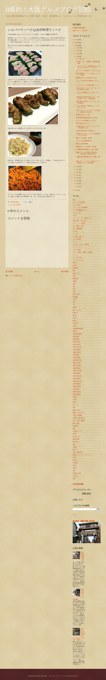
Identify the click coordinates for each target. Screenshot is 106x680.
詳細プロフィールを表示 (80, 30)
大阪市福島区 (77, 384)
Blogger (75, 676)
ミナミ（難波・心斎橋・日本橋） (83, 252)
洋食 (74, 470)
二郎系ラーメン (77, 431)
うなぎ (75, 215)
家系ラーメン (77, 273)
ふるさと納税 (77, 249)
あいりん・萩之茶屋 (79, 202)
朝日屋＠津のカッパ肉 (82, 115)
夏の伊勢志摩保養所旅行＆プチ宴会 (87, 117)
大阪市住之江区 (77, 347)
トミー (75, 242)
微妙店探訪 (76, 439)
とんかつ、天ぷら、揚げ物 (81, 244)
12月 (78, 48)
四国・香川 (76, 294)
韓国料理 (75, 278)
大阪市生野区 (77, 352)
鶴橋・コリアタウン (79, 413)
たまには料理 (16, 204)
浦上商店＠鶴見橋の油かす (82, 556)
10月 (78, 53)
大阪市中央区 (77, 365)
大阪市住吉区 (77, 344)
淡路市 (75, 402)
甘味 (74, 276)
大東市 (75, 399)
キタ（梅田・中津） (79, 226)
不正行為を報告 (78, 484)
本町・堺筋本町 (77, 452)
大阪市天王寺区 (77, 370)
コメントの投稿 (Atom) (16, 275)
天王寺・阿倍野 (77, 415)
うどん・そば (77, 213)
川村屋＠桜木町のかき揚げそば (85, 130)
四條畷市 (75, 297)
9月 (77, 56)
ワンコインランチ (78, 260)
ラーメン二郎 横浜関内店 (83, 141)
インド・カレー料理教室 (80, 207)
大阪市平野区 (77, 386)
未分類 (75, 460)
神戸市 (75, 318)
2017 (76, 39)
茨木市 (75, 265)
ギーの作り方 (80, 59)
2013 (76, 190)
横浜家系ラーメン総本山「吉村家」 (87, 146)
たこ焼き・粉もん (78, 236)
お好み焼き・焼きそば (79, 220)
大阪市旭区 (76, 336)
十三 (74, 305)
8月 (77, 166)
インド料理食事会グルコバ (81, 210)
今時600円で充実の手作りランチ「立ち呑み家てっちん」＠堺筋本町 (88, 97)
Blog (74, 199)
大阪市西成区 (77, 357)
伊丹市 (75, 263)
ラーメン (75, 255)
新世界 (75, 315)
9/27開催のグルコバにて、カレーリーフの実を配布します (88, 127)
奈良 (74, 428)
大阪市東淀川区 (77, 381)
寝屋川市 (75, 313)
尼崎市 (75, 434)
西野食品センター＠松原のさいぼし (87, 78)
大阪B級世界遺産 (78, 328)
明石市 (75, 465)
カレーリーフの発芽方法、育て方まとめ (88, 70)
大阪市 (75, 331)
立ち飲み (75, 476)
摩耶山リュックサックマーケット (83, 455)
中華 (74, 407)
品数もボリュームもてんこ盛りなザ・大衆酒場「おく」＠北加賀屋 (88, 162)
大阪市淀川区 (77, 391)
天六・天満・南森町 (79, 420)
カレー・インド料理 (79, 223)
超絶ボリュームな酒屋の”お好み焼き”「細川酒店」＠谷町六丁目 (86, 153)
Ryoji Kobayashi (80, 28)
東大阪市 (75, 426)
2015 (76, 45)
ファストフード (77, 247)
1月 (77, 186)
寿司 (74, 302)
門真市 (75, 468)
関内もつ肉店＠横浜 (82, 144)
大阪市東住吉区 (77, 376)
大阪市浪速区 (77, 394)
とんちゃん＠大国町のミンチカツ (86, 120)
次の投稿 (9, 271)
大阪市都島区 (77, 373)
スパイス (75, 234)
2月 (77, 183)
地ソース (75, 405)
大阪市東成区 (77, 378)
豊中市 (75, 449)
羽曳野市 (75, 268)
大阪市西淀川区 (77, 360)
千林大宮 (75, 323)
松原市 (75, 307)
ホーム (37, 271)
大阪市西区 (76, 355)
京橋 (74, 284)
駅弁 (74, 270)
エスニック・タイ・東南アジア (82, 218)
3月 (77, 181)
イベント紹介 (77, 205)
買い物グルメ (77, 436)
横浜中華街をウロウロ (82, 123)
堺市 (74, 289)
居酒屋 (75, 281)
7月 (77, 169)
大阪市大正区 (77, 363)
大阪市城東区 (77, 349)
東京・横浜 (76, 423)
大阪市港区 (76, 339)
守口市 (75, 299)
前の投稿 (65, 271)
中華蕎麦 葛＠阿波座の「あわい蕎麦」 (87, 149)
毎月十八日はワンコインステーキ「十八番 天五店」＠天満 (88, 88)
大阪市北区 (76, 389)
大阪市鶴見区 (77, 368)
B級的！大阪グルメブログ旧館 (48, 9)
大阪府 (75, 397)
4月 (77, 178)
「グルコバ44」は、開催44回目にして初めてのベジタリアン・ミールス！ (88, 66)
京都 (74, 286)
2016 (76, 42)
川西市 (75, 326)
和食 (74, 478)
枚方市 (75, 457)
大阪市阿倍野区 (77, 334)
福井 (74, 444)
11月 (78, 50)
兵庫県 (75, 447)
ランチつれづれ (77, 257)
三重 (74, 292)
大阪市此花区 (77, 341)
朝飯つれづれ (77, 410)
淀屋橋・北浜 (77, 473)
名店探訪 (75, 463)
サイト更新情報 (77, 228)
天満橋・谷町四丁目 (79, 418)
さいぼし (75, 231)
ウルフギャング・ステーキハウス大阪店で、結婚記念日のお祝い (88, 111)
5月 (77, 175)
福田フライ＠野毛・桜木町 (84, 138)
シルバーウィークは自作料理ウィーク (87, 85)
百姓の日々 (76, 442)
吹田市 (75, 320)
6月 (77, 172)
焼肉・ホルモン (77, 310)
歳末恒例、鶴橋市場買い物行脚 (83, 521)
